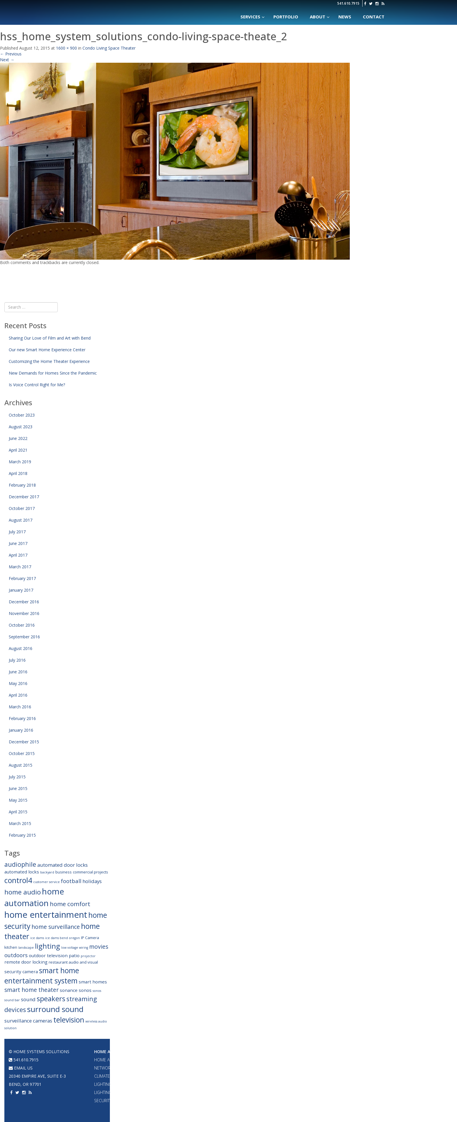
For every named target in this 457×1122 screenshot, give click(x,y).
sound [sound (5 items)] (28, 999)
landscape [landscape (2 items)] (26, 948)
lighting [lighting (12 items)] (47, 946)
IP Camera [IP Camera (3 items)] (90, 937)
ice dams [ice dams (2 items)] (37, 938)
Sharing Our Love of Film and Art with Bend (50, 338)
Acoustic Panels (234, 1084)
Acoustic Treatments (301, 1092)
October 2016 (22, 625)
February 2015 (22, 835)
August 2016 (20, 648)
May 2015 (18, 800)
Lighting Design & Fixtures (122, 1084)
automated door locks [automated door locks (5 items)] (62, 864)
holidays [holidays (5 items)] (92, 881)
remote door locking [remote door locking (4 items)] (26, 962)
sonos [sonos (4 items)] (85, 990)
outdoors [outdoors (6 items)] (16, 955)
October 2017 (22, 508)
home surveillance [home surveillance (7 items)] (55, 927)
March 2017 (20, 566)
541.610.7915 (348, 3)
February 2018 (22, 485)
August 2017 (20, 520)
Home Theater (233, 1051)
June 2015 (18, 788)
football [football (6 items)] (71, 881)
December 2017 (24, 496)
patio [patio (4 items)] (74, 955)
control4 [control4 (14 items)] (18, 880)
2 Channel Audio (173, 1084)
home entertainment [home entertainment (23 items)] (45, 914)
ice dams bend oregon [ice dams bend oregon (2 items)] (62, 938)
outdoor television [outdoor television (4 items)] (48, 955)
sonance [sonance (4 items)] (69, 990)
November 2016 (24, 613)
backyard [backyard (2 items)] (47, 872)
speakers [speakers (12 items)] (51, 998)
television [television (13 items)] (68, 1020)
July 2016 (17, 660)
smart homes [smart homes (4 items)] (93, 982)
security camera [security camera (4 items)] (21, 971)
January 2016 (21, 730)
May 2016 (18, 683)
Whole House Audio (177, 1059)
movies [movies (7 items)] (98, 946)
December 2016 (24, 601)
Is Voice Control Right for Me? (37, 384)
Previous (11, 54)
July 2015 (17, 777)
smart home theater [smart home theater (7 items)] (31, 990)
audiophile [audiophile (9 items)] (20, 864)
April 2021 (18, 450)
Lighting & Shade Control (121, 1092)
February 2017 (22, 578)
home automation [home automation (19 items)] (34, 897)
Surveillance (293, 1100)
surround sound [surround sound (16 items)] (55, 1009)
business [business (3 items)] (63, 872)
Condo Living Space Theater (109, 48)
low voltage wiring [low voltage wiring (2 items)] (74, 948)
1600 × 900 (66, 48)
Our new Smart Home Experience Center (47, 349)
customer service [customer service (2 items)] (46, 882)
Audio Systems (172, 1051)
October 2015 (22, 753)
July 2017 (17, 531)
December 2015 (24, 741)
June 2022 (18, 438)
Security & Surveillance (119, 1100)
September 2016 (24, 636)
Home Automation (115, 1051)
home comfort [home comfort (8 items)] (70, 904)
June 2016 (18, 671)
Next (7, 59)
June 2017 (18, 543)
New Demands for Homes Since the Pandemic (53, 373)
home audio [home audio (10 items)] (22, 891)
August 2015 (20, 765)
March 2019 (20, 461)
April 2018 (18, 473)
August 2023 (20, 426)
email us (21, 1068)
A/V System (290, 1076)
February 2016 (22, 718)
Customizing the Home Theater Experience (49, 361)
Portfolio (290, 1051)
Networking (292, 1068)
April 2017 (18, 555)
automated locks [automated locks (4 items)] (21, 872)
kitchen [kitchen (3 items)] (10, 947)
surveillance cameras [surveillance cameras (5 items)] (28, 1020)
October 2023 (22, 415)
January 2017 (21, 590)
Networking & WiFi (113, 1068)
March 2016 (20, 706)
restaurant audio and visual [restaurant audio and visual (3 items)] (73, 962)
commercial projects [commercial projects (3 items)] (90, 872)
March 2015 (20, 823)
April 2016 (18, 695)
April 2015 (18, 812)
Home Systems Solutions (113, 10)
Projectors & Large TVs (241, 1059)
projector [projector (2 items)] (88, 956)
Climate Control (111, 1076)
